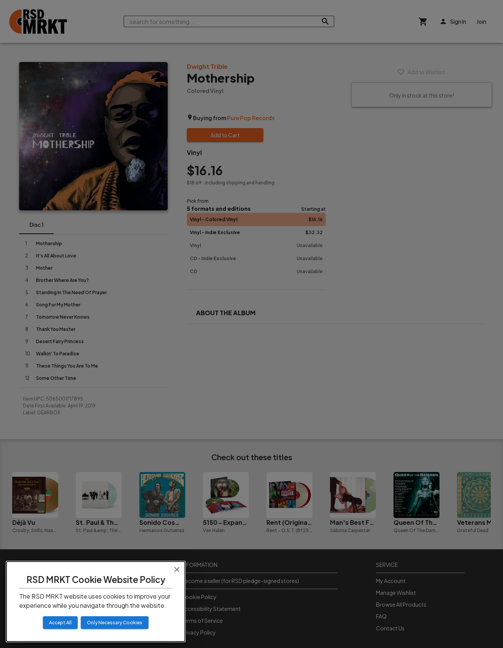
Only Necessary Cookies (114, 622)
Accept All (60, 622)
